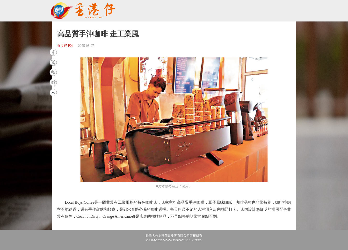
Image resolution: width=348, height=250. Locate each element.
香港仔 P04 (65, 46)
